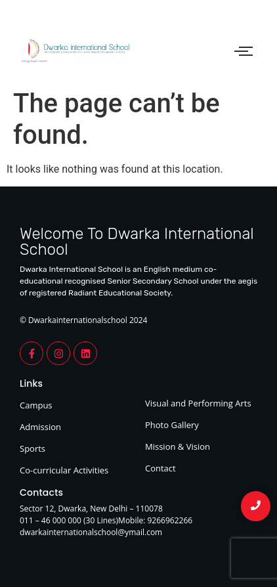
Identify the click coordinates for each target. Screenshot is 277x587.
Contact (160, 468)
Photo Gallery (172, 425)
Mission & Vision (177, 446)
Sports (32, 448)
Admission (40, 427)
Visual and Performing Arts (198, 403)
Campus (36, 405)
